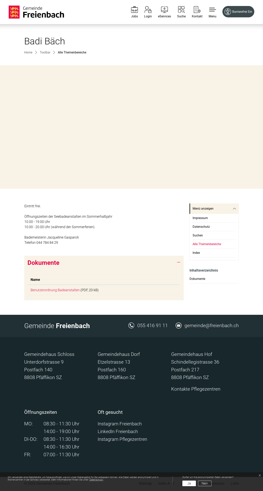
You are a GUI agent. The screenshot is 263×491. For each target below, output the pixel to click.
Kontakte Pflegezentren (195, 390)
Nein (205, 483)
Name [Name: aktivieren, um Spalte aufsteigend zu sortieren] (35, 280)
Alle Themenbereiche (207, 245)
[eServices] (161, 12)
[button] (210, 12)
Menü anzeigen (203, 208)
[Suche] (178, 12)
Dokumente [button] (43, 262)
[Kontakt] (194, 12)
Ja (189, 483)
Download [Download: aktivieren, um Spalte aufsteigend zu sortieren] (156, 280)
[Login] (145, 12)
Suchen (198, 235)
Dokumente (197, 279)
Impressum (200, 218)
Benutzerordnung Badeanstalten (55, 290)
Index (196, 253)
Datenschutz (201, 227)
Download (163, 290)
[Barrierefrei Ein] (238, 11)
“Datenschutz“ (96, 479)
